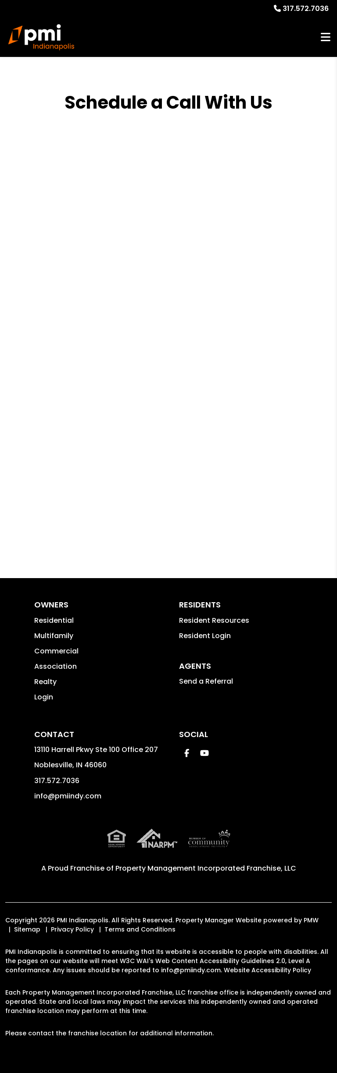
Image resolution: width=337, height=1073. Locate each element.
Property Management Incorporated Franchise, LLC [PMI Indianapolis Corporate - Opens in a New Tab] (205, 868)
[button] (186, 753)
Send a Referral (206, 681)
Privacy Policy (72, 929)
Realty (45, 682)
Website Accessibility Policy (267, 970)
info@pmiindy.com (67, 796)
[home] (41, 37)
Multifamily (53, 636)
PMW (311, 920)
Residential (54, 620)
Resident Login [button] (205, 636)
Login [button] (43, 697)
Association (55, 666)
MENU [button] (325, 37)
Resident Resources (214, 620)
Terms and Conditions (140, 929)
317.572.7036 (306, 9)
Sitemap (27, 929)
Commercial (56, 651)
